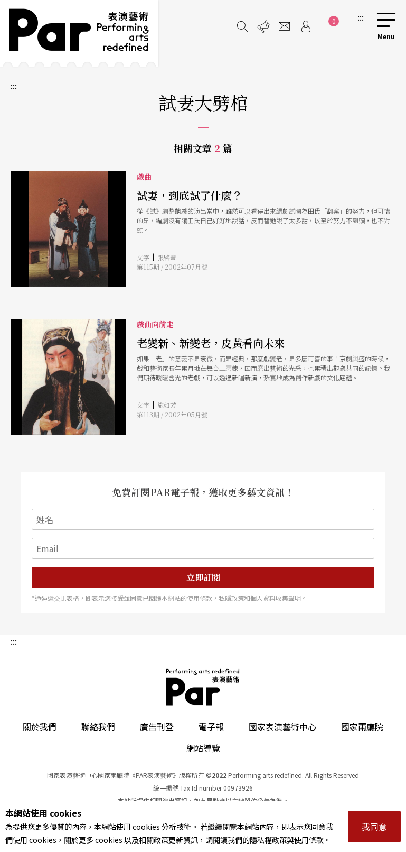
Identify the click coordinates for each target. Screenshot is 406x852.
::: (360, 17)
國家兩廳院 (362, 726)
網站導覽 (203, 747)
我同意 (374, 826)
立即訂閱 (203, 577)
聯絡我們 (98, 726)
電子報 (211, 726)
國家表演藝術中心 (282, 726)
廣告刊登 (157, 726)
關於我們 (39, 726)
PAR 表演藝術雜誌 (203, 687)
